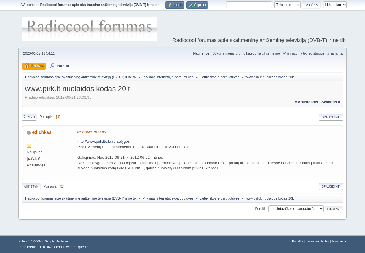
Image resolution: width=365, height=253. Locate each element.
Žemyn (29, 117)
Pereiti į (261, 209)
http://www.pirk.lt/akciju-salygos (103, 141)
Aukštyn (31, 186)
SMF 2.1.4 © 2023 (30, 241)
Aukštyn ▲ (339, 241)
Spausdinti (331, 117)
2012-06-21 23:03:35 (91, 132)
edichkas (41, 132)
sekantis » (330, 102)
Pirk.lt (151, 163)
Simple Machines (56, 241)
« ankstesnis (306, 102)
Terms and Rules (317, 241)
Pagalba (297, 241)
